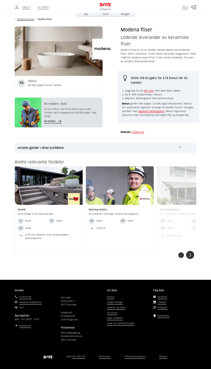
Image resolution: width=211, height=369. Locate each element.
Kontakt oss (25, 326)
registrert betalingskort (151, 111)
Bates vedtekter (115, 318)
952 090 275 (78, 357)
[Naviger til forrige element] (181, 255)
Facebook (162, 297)
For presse (112, 313)
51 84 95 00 (25, 297)
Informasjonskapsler (135, 357)
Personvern (105, 357)
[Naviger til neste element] (190, 255)
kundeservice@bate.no (30, 302)
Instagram (162, 308)
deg (86, 14)
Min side (149, 91)
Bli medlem (43, 7)
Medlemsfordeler (25, 19)
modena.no (137, 132)
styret (105, 14)
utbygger (125, 14)
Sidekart (163, 357)
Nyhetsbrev (163, 316)
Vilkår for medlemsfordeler (120, 323)
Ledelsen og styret (116, 308)
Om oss (110, 297)
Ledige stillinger (115, 302)
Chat (21, 308)
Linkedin (162, 302)
